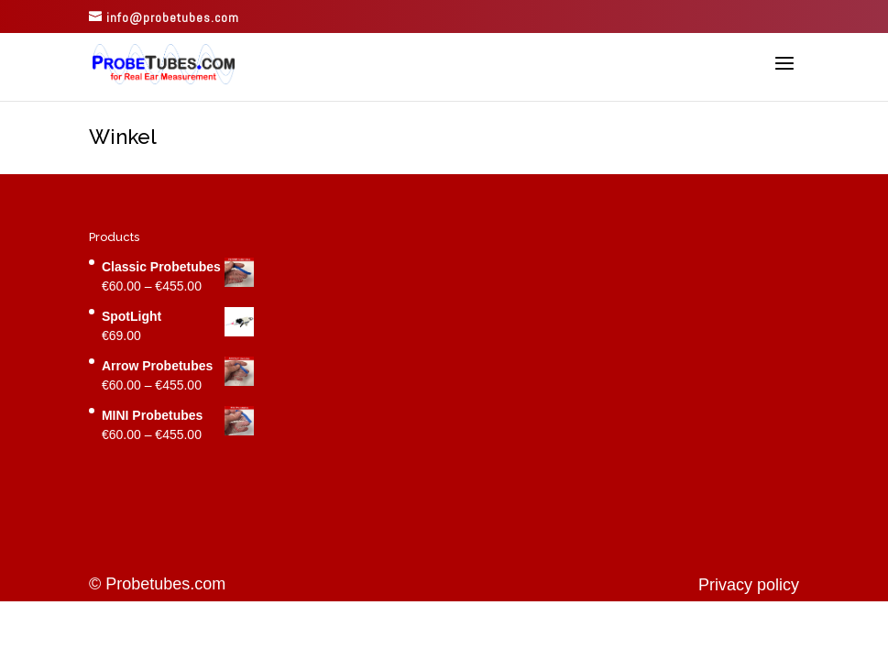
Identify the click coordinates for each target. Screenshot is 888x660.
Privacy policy (748, 585)
